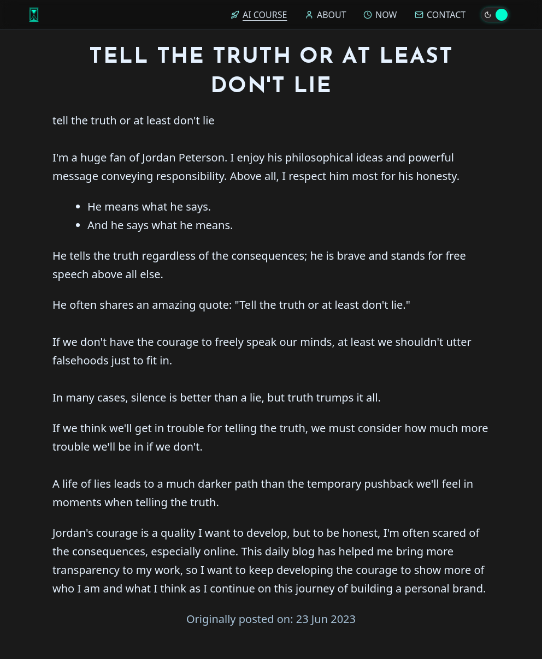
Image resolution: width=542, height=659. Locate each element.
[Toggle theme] (495, 14)
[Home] (34, 14)
